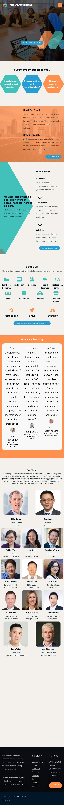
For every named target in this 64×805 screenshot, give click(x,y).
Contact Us (55, 786)
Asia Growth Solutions (22, 5)
